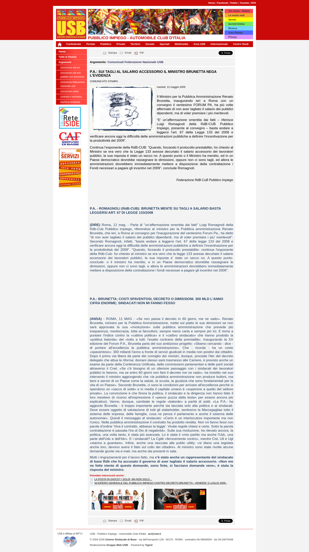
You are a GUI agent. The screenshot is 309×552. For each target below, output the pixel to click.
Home (211, 3)
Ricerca (232, 28)
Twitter (234, 3)
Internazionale (219, 44)
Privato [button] (120, 44)
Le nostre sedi (236, 15)
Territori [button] (135, 44)
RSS (253, 3)
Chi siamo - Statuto (239, 11)
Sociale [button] (149, 44)
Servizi (232, 19)
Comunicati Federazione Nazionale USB (72, 84)
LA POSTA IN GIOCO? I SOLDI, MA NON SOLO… (123, 479)
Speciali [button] (164, 44)
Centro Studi (241, 44)
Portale (90, 44)
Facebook (222, 3)
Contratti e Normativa (71, 96)
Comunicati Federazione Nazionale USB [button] (135, 62)
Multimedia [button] (181, 44)
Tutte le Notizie (67, 56)
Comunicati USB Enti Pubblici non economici (72, 75)
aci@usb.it (154, 533)
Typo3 (148, 545)
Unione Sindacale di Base (121, 539)
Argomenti (65, 62)
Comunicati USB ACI (70, 67)
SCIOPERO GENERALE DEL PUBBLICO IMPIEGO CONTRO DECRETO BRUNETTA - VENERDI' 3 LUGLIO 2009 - (160, 482)
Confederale (73, 44)
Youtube (244, 3)
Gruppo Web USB (117, 545)
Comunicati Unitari (69, 91)
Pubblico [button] (105, 44)
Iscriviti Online (236, 24)
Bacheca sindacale (70, 102)
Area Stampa (235, 32)
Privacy (232, 37)
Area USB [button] (199, 44)
